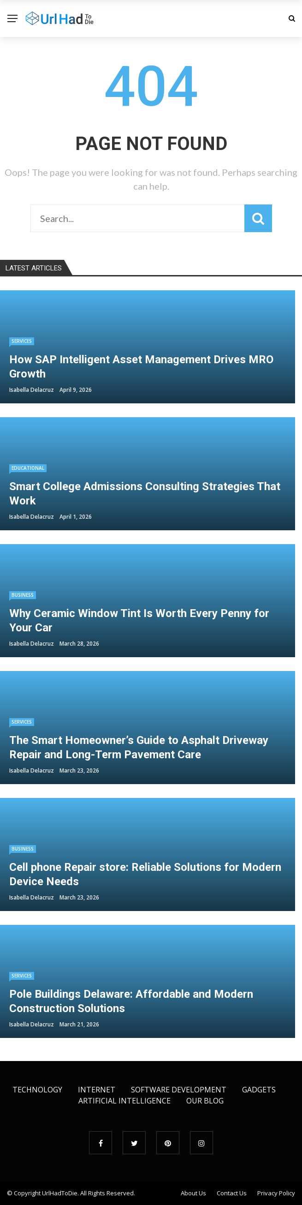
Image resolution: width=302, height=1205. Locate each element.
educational (28, 468)
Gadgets (259, 1090)
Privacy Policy (276, 1193)
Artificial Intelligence (124, 1101)
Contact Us (232, 1193)
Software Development (178, 1090)
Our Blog (205, 1101)
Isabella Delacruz (31, 390)
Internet (96, 1090)
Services (22, 341)
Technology (37, 1090)
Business (23, 595)
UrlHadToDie (59, 1193)
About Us (193, 1193)
